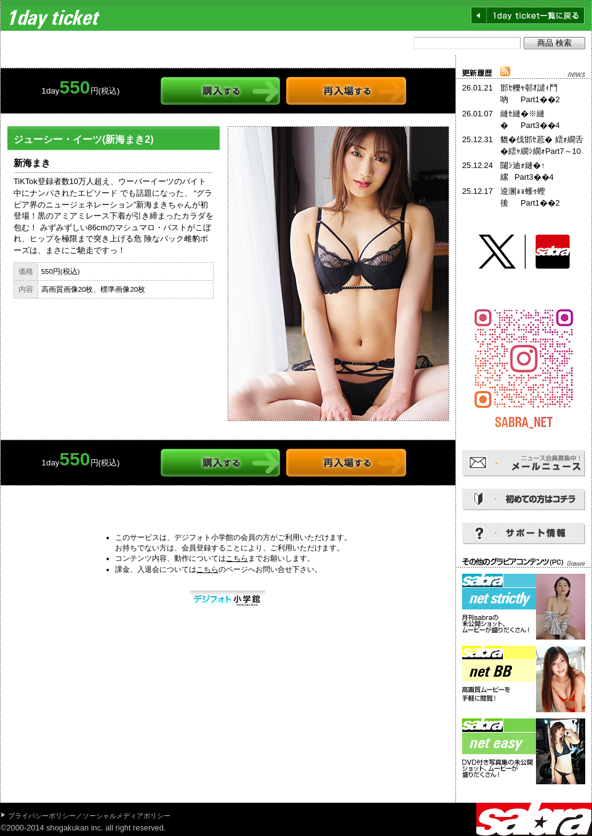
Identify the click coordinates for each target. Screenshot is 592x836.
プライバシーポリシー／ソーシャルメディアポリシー (89, 815)
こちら (237, 558)
